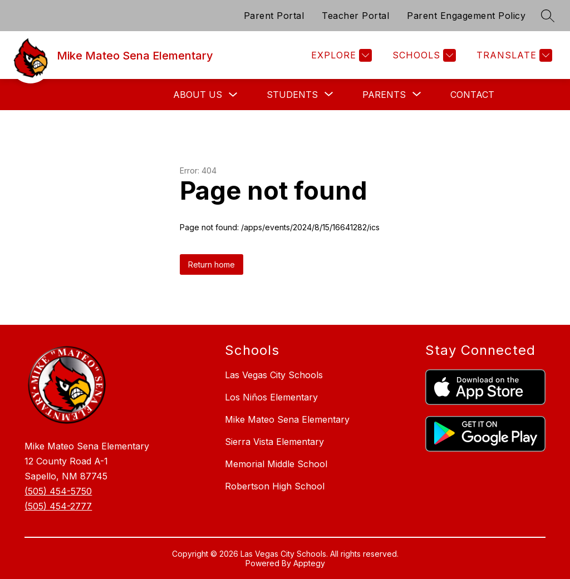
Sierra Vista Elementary (274, 441)
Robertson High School (275, 486)
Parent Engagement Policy (466, 15)
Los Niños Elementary (271, 397)
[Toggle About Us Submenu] (233, 94)
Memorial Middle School (276, 463)
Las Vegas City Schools (274, 374)
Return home (211, 264)
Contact (472, 94)
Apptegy (309, 563)
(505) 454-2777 (58, 506)
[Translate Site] (513, 55)
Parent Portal (274, 15)
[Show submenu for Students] (292, 94)
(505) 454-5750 (58, 491)
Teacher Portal (355, 15)
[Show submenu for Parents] (384, 94)
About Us (197, 94)
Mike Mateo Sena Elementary (287, 419)
